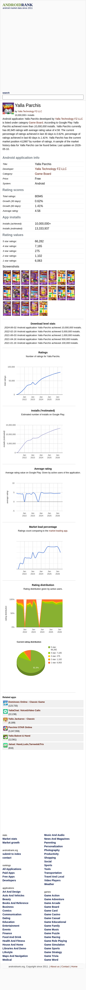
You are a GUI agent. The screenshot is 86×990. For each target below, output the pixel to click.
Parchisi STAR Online (20, 727)
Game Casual (52, 918)
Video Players (52, 880)
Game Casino (52, 914)
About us (54, 966)
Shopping (50, 857)
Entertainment (10, 925)
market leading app (58, 531)
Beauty (6, 899)
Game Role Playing (55, 940)
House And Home (12, 944)
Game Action (52, 895)
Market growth (11, 842)
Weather (49, 884)
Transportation (53, 872)
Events (6, 929)
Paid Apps (8, 872)
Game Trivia (51, 956)
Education (8, 922)
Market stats (9, 838)
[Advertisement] (39, 49)
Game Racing (52, 937)
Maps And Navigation (15, 956)
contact (6, 857)
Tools (47, 869)
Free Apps (8, 876)
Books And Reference (15, 903)
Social (48, 861)
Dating (6, 918)
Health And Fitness (13, 940)
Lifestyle (7, 952)
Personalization (53, 846)
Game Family (52, 925)
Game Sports (52, 948)
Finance (7, 933)
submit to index (11, 853)
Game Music (51, 929)
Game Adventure (54, 899)
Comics (7, 910)
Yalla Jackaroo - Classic (21, 718)
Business (8, 906)
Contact (65, 966)
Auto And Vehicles (13, 895)
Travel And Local (54, 876)
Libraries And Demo (14, 948)
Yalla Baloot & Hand (19, 735)
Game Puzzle (52, 933)
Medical (7, 959)
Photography (52, 850)
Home (74, 966)
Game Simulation (54, 944)
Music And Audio (54, 835)
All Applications (11, 869)
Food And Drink (11, 937)
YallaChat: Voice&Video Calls (24, 710)
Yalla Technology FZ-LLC (30, 111)
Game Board (36, 122)
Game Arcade (52, 903)
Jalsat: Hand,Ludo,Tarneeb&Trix (26, 744)
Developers (9, 880)
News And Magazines (57, 838)
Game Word (51, 959)
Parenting (50, 842)
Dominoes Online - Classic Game (26, 702)
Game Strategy (53, 952)
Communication (11, 914)
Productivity (51, 853)
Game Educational (55, 922)
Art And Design (11, 891)
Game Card (51, 910)
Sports (48, 865)
